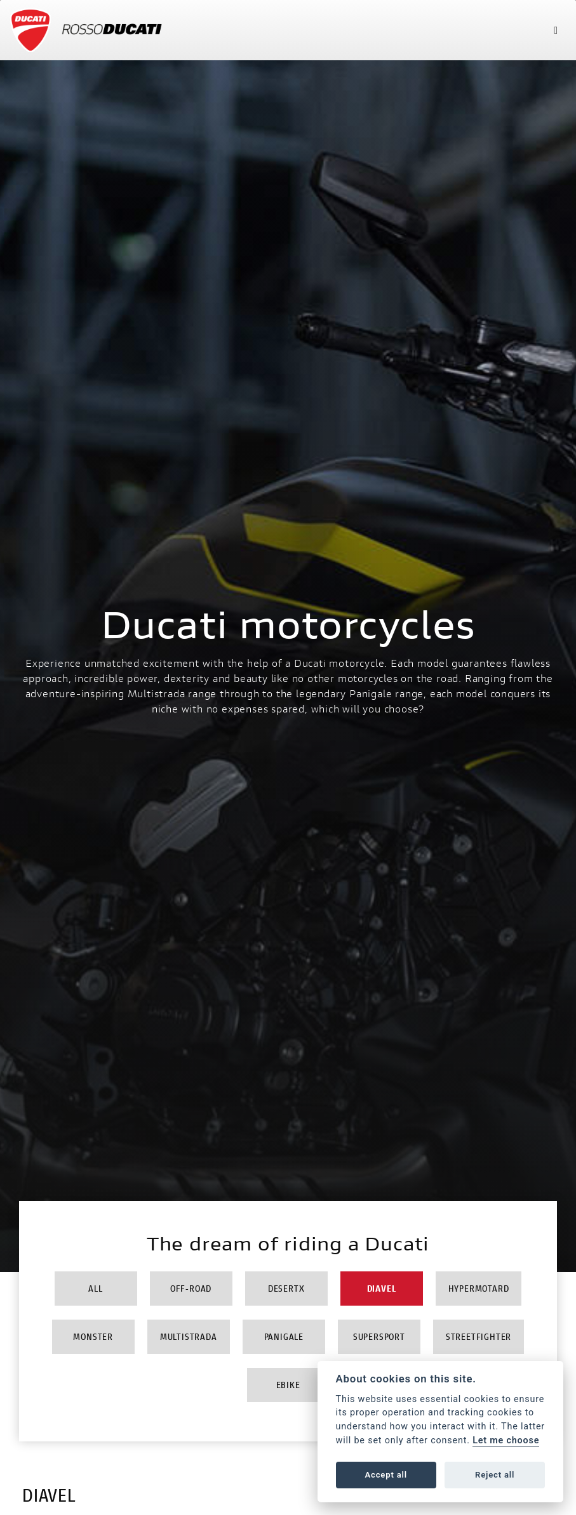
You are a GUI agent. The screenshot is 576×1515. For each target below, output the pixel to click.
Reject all (494, 1474)
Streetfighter (478, 1336)
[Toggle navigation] (556, 30)
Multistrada (188, 1336)
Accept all (386, 1474)
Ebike (288, 1385)
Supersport (379, 1336)
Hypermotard (478, 1288)
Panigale (284, 1336)
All (95, 1288)
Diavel (381, 1288)
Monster (93, 1336)
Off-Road (190, 1288)
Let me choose (505, 1440)
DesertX (286, 1288)
